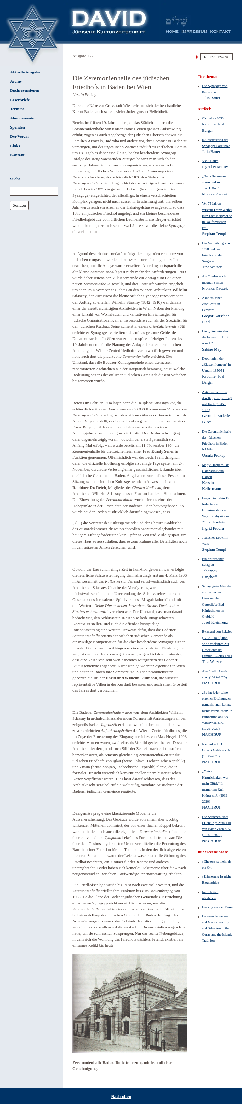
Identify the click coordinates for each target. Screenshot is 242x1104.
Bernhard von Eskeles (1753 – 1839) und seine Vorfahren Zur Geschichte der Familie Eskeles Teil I (217, 644)
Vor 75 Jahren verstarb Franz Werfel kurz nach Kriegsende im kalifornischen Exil (217, 215)
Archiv (16, 81)
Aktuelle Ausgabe (25, 72)
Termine (17, 109)
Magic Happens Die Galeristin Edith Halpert (215, 471)
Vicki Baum (210, 161)
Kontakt (17, 155)
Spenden (17, 127)
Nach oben (121, 1096)
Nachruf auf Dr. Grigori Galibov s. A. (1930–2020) (216, 750)
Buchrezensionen (24, 90)
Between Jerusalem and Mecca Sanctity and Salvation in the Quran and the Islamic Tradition (217, 928)
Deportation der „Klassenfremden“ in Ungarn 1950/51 (216, 364)
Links (15, 146)
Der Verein (19, 136)
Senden (19, 205)
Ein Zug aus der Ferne (217, 907)
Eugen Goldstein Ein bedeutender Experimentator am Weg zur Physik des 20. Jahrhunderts (216, 510)
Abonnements (22, 118)
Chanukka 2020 (213, 118)
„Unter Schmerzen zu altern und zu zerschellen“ (217, 182)
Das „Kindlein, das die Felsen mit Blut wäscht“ (215, 337)
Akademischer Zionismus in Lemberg (212, 303)
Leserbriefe (20, 100)
